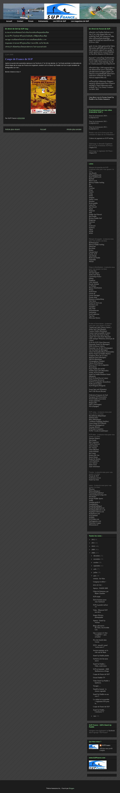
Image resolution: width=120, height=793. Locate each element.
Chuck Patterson (94, 444)
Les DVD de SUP (59, 21)
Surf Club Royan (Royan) (97, 391)
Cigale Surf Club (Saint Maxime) (100, 337)
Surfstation (92, 312)
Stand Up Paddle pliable (101, 656)
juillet (95, 572)
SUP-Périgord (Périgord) (97, 386)
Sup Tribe (92, 308)
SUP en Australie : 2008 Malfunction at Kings (101, 670)
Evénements (43, 21)
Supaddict (92, 307)
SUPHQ (91, 517)
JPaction (91, 489)
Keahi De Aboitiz (94, 459)
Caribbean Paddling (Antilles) (99, 421)
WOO (91, 233)
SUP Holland (93, 515)
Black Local (93, 181)
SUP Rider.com (94, 519)
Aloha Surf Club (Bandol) (97, 329)
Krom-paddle (93, 203)
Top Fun (91, 316)
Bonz (90, 186)
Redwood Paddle (94, 258)
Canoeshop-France (95, 276)
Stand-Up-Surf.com (95, 303)
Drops (91, 190)
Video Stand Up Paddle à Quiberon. (101, 682)
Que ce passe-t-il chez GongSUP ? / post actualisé (100, 635)
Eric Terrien (93, 448)
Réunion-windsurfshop (96, 299)
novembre (96, 559)
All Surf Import (94, 273)
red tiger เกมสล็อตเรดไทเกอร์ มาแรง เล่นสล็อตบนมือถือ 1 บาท (25, 39)
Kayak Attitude (94, 284)
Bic (90, 184)
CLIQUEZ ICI (94, 118)
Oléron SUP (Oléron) (96, 363)
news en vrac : (97, 585)
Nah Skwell (93, 207)
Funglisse (92, 280)
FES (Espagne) (94, 406)
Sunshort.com (93, 305)
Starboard (92, 226)
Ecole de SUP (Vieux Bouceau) (99, 342)
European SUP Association (98, 397)
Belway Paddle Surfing (96, 182)
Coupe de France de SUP (19, 59)
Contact (20, 21)
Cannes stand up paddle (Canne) (99, 333)
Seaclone (92, 222)
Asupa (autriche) (94, 401)
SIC (90, 224)
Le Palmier (92, 286)
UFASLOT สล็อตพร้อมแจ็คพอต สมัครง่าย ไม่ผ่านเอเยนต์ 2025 (25, 47)
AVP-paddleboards (95, 175)
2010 (93, 546)
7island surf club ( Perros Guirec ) (100, 327)
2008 (93, 553)
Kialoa (91, 250)
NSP (90, 213)
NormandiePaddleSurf (96, 493)
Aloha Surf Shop (94, 275)
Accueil (9, 21)
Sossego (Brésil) (94, 427)
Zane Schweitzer (94, 466)
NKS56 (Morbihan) (95, 359)
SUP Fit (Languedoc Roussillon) (99, 382)
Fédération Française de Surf (98, 395)
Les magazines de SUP (80, 21)
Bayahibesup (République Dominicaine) (97, 417)
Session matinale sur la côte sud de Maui (100, 651)
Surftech (91, 228)
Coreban (91, 188)
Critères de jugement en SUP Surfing (101, 138)
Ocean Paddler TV (99, 677)
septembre (97, 566)
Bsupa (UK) (93, 402)
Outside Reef (93, 252)
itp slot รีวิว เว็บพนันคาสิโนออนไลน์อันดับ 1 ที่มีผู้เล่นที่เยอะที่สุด (26, 36)
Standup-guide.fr (94, 502)
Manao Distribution (95, 288)
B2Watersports (94, 243)
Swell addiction (94, 314)
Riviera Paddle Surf (95, 218)
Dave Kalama (93, 446)
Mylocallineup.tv (94, 491)
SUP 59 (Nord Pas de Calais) (98, 378)
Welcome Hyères (94, 318)
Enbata (91, 278)
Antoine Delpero (94, 438)
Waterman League (95, 523)
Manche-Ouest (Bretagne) (97, 357)
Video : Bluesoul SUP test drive (100, 611)
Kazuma (91, 201)
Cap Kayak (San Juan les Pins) (99, 335)
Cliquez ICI (93, 147)
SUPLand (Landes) (95, 384)
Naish (91, 209)
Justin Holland (93, 451)
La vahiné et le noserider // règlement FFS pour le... (101, 701)
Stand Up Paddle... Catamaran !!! (99, 711)
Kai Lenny (92, 453)
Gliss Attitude (93, 282)
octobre (96, 562)
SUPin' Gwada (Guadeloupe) (98, 431)
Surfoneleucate (94, 310)
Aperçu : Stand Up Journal (99, 621)
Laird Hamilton (94, 461)
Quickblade (93, 256)
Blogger (71, 788)
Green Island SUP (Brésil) (97, 423)
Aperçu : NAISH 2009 (100, 588)
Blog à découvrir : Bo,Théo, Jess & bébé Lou (101, 628)
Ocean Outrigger (94, 295)
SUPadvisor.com (94, 513)
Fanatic (91, 192)
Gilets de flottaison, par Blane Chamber (100, 592)
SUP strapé (96, 596)
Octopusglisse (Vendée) (97, 361)
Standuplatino (93, 504)
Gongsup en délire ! (99, 582)
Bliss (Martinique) (95, 419)
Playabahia (92, 497)
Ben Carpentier (94, 442)
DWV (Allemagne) (95, 404)
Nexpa (91, 290)
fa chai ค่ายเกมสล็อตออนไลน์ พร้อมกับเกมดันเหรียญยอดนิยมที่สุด (27, 32)
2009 (93, 549)
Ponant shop (93, 297)
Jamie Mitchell (94, 450)
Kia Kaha (92, 248)
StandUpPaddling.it (95, 506)
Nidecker (92, 211)
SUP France (106, 745)
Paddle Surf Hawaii (95, 214)
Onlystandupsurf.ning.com (97, 495)
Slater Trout (93, 465)
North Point (93, 292)
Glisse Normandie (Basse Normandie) (101, 352)
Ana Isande (92, 440)
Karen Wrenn (93, 457)
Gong (91, 194)
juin (94, 576)
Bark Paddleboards (95, 177)
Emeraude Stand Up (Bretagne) (99, 344)
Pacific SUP (93, 254)
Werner (91, 261)
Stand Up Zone (94, 480)
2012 (93, 539)
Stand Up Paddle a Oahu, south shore (100, 665)
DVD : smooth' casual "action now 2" (100, 646)
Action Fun (92, 271)
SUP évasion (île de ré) (96, 380)
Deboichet (92, 246)
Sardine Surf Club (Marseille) (99, 371)
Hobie (91, 196)
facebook (112, 731)
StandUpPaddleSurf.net (96, 508)
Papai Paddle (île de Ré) (97, 369)
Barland (91, 179)
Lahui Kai (92, 205)
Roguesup (92, 220)
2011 (93, 543)
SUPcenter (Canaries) (96, 429)
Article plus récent (12, 129)
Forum (30, 21)
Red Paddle (92, 216)
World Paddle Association (97, 399)
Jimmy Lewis (93, 199)
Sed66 (91, 500)
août (95, 569)
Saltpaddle (92, 260)
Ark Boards (93, 173)
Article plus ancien (74, 129)
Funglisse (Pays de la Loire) (98, 355)
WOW (91, 231)
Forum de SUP (94, 476)
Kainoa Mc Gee (94, 455)
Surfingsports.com (95, 521)
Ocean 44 (92, 293)
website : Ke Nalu (99, 578)
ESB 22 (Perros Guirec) (97, 346)
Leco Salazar (93, 463)
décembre (96, 556)
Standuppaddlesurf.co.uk (97, 510)
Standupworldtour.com (96, 512)
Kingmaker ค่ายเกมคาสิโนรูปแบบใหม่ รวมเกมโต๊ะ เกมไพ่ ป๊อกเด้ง (27, 43)
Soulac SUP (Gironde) (96, 372)
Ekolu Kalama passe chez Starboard (99, 601)
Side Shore (92, 301)
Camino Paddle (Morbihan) (98, 331)
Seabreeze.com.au (95, 478)
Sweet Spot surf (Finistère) (98, 389)
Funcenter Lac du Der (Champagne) (101, 348)
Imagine (91, 197)
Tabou (91, 229)
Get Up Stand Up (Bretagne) (98, 350)
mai (94, 716)
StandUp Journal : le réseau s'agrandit (100, 690)
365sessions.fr (93, 525)
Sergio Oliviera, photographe (98, 616)
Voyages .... (97, 686)
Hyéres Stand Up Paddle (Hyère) (100, 354)
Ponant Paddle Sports (96, 498)
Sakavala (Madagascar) (96, 425)
